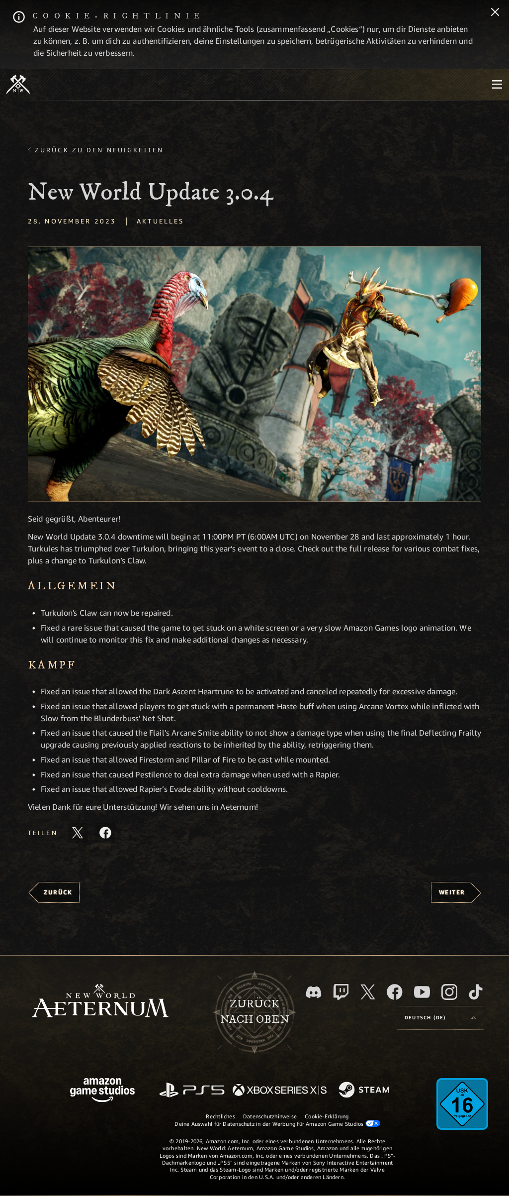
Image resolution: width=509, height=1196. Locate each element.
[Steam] (365, 1090)
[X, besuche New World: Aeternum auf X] (367, 991)
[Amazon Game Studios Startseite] (102, 1091)
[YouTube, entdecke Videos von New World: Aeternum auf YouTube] (422, 992)
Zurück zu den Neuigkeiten (99, 150)
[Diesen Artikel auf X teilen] (77, 833)
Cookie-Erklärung (327, 1116)
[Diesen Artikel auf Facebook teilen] (105, 833)
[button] (254, 374)
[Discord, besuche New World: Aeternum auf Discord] (314, 992)
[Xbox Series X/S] (280, 1090)
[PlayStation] (192, 1091)
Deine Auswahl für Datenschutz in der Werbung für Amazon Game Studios (277, 1123)
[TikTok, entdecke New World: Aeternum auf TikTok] (476, 992)
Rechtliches (220, 1116)
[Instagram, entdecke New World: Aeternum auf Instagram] (449, 992)
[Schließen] (495, 13)
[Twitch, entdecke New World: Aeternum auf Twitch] (341, 992)
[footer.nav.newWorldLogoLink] (100, 1001)
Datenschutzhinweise (270, 1116)
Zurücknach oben (254, 1012)
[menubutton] (497, 85)
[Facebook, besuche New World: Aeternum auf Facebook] (395, 992)
